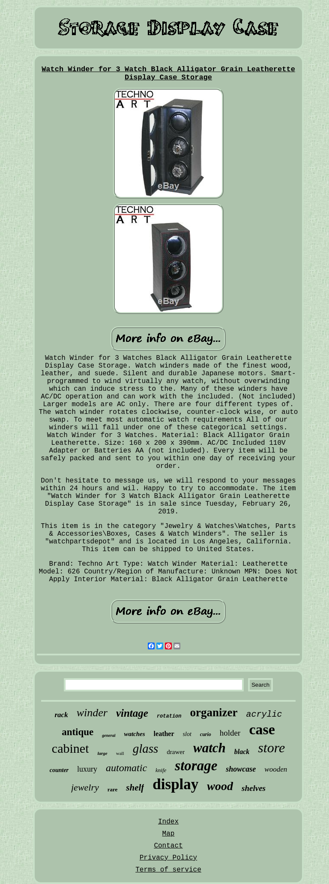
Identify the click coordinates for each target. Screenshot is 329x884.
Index (168, 822)
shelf (135, 787)
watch (209, 747)
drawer (176, 751)
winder (92, 712)
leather (164, 733)
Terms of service (168, 870)
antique (77, 732)
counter (59, 770)
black (242, 751)
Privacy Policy (168, 858)
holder (230, 732)
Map (168, 834)
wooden (275, 769)
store (271, 747)
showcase (241, 769)
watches (134, 733)
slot (187, 734)
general (108, 735)
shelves (254, 788)
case (262, 729)
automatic (126, 767)
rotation (169, 716)
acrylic (264, 714)
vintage (132, 713)
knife (161, 770)
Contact (168, 846)
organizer (214, 712)
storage (196, 765)
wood (220, 786)
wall (120, 753)
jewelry (85, 787)
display (175, 784)
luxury (87, 769)
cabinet (70, 748)
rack (61, 715)
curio (205, 734)
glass (146, 748)
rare (113, 789)
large (102, 753)
